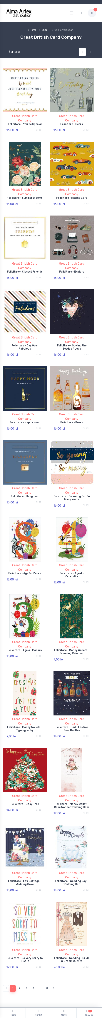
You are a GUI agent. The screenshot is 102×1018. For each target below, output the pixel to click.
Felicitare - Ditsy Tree (25, 774)
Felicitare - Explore (71, 265)
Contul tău (9, 977)
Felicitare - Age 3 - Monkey (25, 626)
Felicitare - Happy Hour (25, 409)
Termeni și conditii (13, 988)
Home (32, 30)
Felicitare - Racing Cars (71, 194)
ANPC (57, 983)
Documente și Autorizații (68, 988)
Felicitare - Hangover (25, 479)
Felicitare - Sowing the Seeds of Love (71, 337)
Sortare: (11, 52)
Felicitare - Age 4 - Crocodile (72, 555)
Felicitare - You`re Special (25, 124)
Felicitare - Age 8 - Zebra (24, 553)
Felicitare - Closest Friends (25, 265)
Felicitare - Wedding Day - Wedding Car (71, 849)
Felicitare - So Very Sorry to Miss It (25, 923)
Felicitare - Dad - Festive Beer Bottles (72, 702)
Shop (45, 30)
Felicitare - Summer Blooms (25, 194)
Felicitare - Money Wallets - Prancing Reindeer (71, 628)
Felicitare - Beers (71, 124)
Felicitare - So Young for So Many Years (72, 481)
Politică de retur (12, 983)
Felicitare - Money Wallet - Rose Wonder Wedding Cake (71, 776)
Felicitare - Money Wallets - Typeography (24, 702)
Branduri (8, 994)
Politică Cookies (63, 977)
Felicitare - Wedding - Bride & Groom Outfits (71, 923)
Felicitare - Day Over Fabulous (24, 337)
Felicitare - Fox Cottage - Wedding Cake (24, 849)
